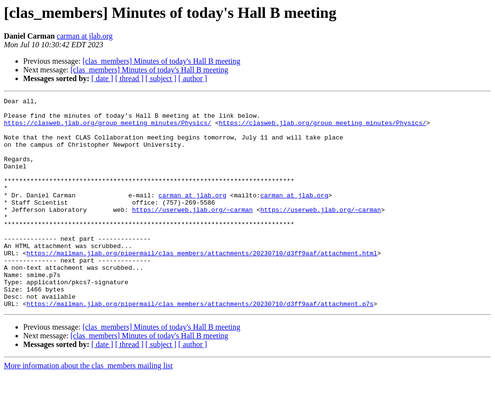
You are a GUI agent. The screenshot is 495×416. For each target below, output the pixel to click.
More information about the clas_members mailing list (88, 407)
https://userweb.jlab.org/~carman (192, 232)
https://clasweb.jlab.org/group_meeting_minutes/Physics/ (107, 128)
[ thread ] (129, 78)
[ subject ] (161, 78)
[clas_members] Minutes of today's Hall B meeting (161, 61)
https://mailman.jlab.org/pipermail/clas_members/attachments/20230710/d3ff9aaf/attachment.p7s (200, 345)
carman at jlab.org (85, 36)
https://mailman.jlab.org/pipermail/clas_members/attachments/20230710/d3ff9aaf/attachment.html (202, 284)
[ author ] (192, 78)
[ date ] (102, 78)
